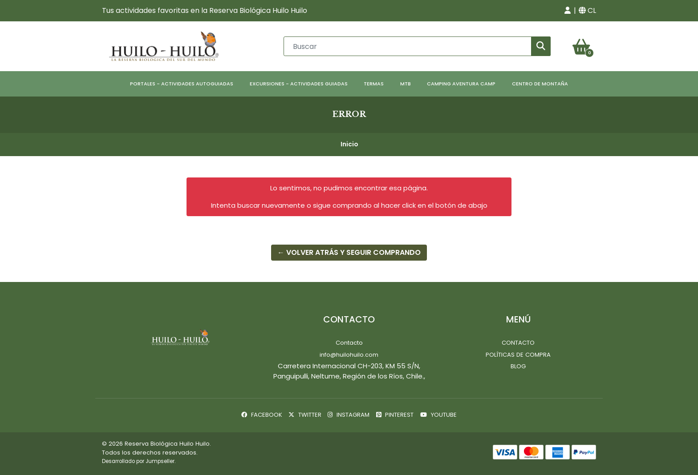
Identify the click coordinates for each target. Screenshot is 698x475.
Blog (518, 366)
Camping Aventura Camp (461, 83)
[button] (567, 10)
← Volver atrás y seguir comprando (349, 252)
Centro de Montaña (540, 83)
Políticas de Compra (518, 354)
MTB (405, 83)
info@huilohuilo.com (349, 354)
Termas (374, 83)
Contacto (349, 342)
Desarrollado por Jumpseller (138, 461)
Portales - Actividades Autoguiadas (181, 83)
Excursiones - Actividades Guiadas (299, 83)
